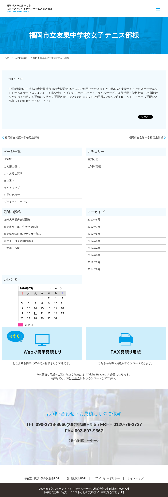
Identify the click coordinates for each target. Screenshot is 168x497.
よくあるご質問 (13, 173)
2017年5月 (94, 241)
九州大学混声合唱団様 (17, 219)
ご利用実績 (21, 57)
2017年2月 (94, 262)
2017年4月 (94, 248)
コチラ (76, 378)
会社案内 (9, 180)
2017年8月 (94, 219)
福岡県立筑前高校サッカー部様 (22, 233)
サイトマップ (12, 187)
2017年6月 (94, 233)
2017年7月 (94, 226)
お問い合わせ (12, 194)
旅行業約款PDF (76, 478)
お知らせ (93, 159)
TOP (6, 57)
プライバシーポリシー (17, 201)
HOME (8, 159)
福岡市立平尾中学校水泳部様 (21, 226)
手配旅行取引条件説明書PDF (42, 478)
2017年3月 (94, 255)
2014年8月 (94, 269)
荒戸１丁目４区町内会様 (18, 241)
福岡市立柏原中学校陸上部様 (22, 137)
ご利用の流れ (12, 166)
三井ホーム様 (12, 248)
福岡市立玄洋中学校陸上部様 (146, 137)
